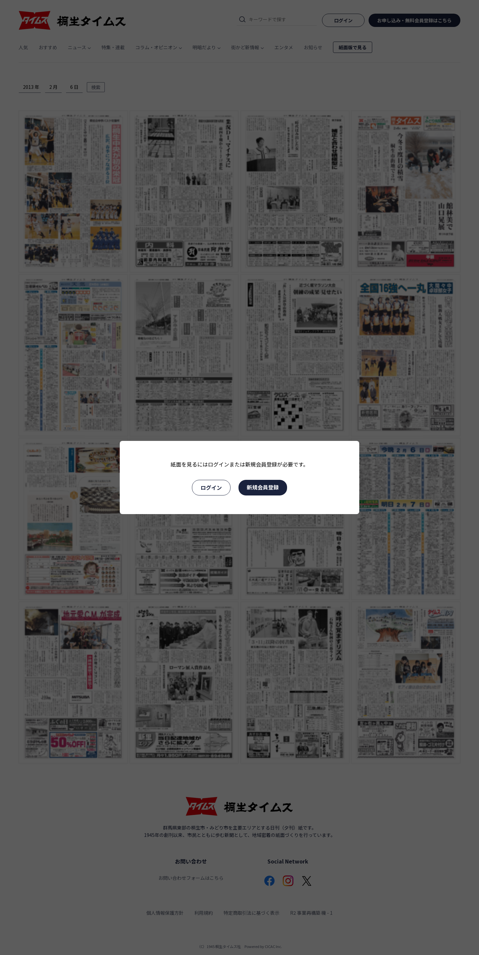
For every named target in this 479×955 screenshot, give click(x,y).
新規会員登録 (263, 487)
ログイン (211, 487)
